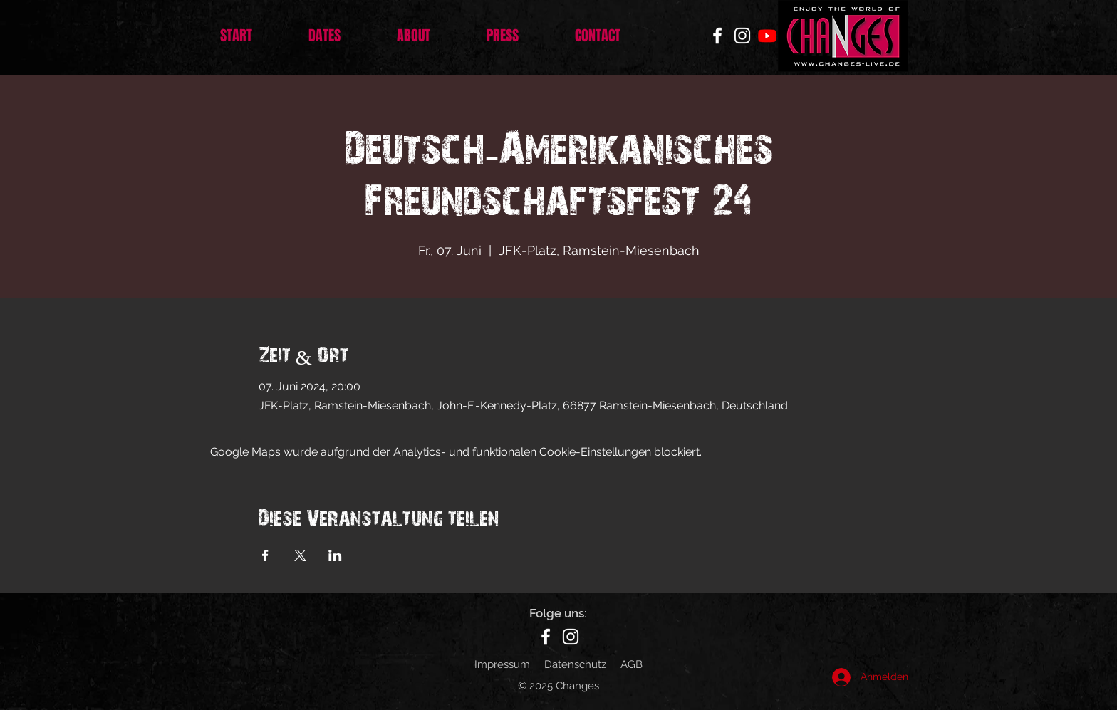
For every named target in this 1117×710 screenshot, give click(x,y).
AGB (631, 664)
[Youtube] (767, 35)
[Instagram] (742, 35)
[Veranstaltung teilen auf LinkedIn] (335, 555)
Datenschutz (575, 664)
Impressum (502, 664)
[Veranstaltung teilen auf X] (300, 555)
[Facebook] (717, 35)
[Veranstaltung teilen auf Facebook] (265, 555)
